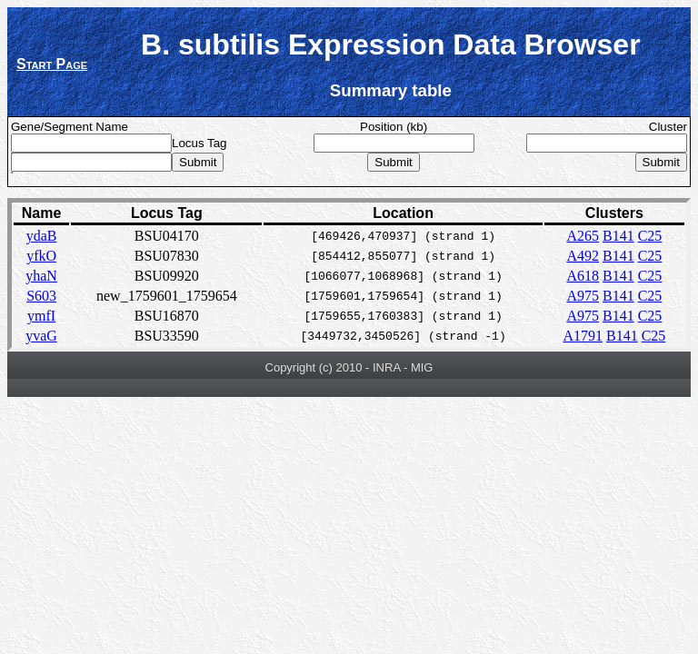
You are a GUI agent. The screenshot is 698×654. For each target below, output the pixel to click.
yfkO (41, 255)
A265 (582, 235)
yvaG (41, 335)
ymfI (41, 315)
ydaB (41, 235)
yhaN (41, 275)
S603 (41, 295)
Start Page (51, 64)
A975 (582, 295)
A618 (582, 275)
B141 (618, 235)
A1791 (583, 335)
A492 (582, 255)
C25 (650, 235)
